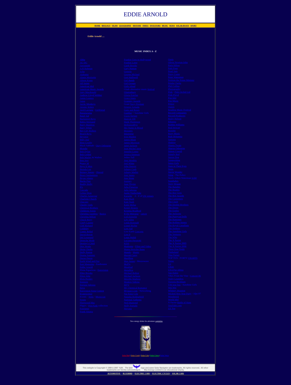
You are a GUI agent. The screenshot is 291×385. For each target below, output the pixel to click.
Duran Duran (86, 258)
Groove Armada (131, 107)
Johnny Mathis (131, 172)
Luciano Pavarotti (132, 240)
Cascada (84, 190)
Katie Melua (130, 204)
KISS (126, 243)
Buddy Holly (86, 184)
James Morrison (131, 142)
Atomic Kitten (87, 107)
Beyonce (84, 136)
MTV (126, 284)
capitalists (159, 321)
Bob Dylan (85, 151)
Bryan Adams (86, 178)
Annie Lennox (87, 98)
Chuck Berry (86, 219)
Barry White (86, 127)
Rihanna (172, 121)
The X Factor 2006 (177, 246)
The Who (172, 237)
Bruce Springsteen (89, 175)
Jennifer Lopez (131, 151)
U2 (169, 264)
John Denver (130, 166)
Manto (136, 252)
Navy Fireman (137, 104)
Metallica (128, 270)
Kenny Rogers (131, 207)
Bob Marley (85, 157)
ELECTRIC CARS (142, 373)
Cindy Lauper (86, 222)
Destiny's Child (87, 243)
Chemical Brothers (89, 207)
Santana (172, 139)
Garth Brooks (130, 65)
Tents (91, 296)
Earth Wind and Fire (89, 261)
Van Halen (173, 272)
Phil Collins (174, 86)
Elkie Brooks (86, 273)
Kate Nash (129, 201)
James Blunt (130, 139)
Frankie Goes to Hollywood (137, 59)
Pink (170, 92)
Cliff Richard (86, 225)
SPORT (193, 26)
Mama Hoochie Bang (134, 249)
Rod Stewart (174, 127)
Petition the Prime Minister (181, 80)
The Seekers (174, 228)
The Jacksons (174, 213)
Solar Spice (164, 355)
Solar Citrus (154, 355)
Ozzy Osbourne (103, 145)
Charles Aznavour (88, 196)
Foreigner (84, 308)
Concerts (139, 231)
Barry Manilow (87, 124)
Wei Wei (172, 287)
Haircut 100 (129, 118)
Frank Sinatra (86, 311)
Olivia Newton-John (178, 62)
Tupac (171, 261)
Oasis (171, 59)
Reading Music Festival (179, 109)
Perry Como (174, 74)
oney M (85, 163)
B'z (81, 187)
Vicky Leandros (176, 278)
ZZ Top (171, 308)
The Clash (173, 201)
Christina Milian (88, 216)
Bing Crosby (86, 142)
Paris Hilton (174, 65)
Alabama (84, 74)
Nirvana (128, 308)
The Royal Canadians (178, 225)
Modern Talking (132, 282)
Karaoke (128, 196)
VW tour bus (174, 284)
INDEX (145, 26)
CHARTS (192, 258)
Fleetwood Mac (87, 302)
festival (151, 89)
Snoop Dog (173, 157)
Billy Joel (84, 139)
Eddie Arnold (86, 267)
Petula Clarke (174, 83)
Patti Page (173, 68)
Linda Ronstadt (131, 222)
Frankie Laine (131, 62)
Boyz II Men (86, 166)
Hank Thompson (132, 121)
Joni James (129, 175)
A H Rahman (86, 68)
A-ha (82, 71)
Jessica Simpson (132, 154)
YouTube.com (175, 305)
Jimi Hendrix (130, 160)
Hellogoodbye (131, 124)
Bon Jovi (84, 160)
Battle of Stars (184, 302)
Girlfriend (100, 110)
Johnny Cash (130, 169)
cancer (144, 213)
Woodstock (173, 296)
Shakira (172, 142)
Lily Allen (129, 219)
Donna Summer (87, 255)
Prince (171, 103)
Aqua (82, 101)
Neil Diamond (131, 302)
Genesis (128, 71)
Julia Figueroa (131, 187)
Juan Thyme (130, 184)
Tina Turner (173, 255)
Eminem (84, 282)
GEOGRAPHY (125, 26)
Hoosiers (128, 130)
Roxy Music (174, 133)
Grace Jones (130, 98)
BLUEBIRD (127, 373)
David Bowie (86, 234)
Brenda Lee (85, 169)
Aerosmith (85, 65)
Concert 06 (195, 275)
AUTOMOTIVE (113, 373)
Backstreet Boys (88, 118)
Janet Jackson (130, 145)
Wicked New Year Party (179, 293)
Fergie (83, 299)
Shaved (99, 172)
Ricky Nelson (174, 118)
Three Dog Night (176, 249)
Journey (128, 181)
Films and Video (143, 246)
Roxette (172, 130)
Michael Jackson (132, 276)
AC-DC (83, 62)
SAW (194, 178)
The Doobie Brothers (178, 204)
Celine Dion (85, 193)
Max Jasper (129, 261)
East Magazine (87, 264)
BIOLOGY (106, 26)
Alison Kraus (86, 80)
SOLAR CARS (178, 373)
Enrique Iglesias (87, 284)
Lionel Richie (130, 225)
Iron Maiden (130, 136)
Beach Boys (85, 133)
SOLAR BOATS (182, 26)
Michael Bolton (131, 273)
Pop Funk (93, 305)
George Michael (132, 74)
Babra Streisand (87, 121)
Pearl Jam (173, 71)
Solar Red (126, 355)
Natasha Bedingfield (134, 296)
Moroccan (100, 296)
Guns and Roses (132, 110)
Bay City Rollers (88, 130)
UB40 (171, 266)
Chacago (84, 201)
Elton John (85, 276)
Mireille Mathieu (132, 279)
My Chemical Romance (135, 287)
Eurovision (103, 270)
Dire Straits (85, 246)
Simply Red (174, 154)
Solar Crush (135, 355)
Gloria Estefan (131, 95)
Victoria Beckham (177, 281)
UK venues (148, 196)
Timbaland (173, 252)
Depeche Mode (87, 240)
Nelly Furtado (131, 305)
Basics (103, 213)
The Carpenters (175, 198)
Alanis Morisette (88, 77)
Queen (171, 106)
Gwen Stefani (130, 115)
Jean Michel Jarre (132, 148)
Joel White (129, 163)
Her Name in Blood (133, 127)
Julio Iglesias (130, 190)
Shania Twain (174, 145)
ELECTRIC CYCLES (161, 373)
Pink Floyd (173, 95)
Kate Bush (129, 199)
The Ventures (174, 234)
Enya (82, 287)
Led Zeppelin (130, 216)
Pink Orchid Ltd (182, 92)
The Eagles (173, 210)
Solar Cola (145, 355)
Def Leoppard (86, 237)
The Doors (173, 207)
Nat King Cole (131, 293)
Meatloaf (128, 267)
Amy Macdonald (88, 92)
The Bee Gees (175, 192)
